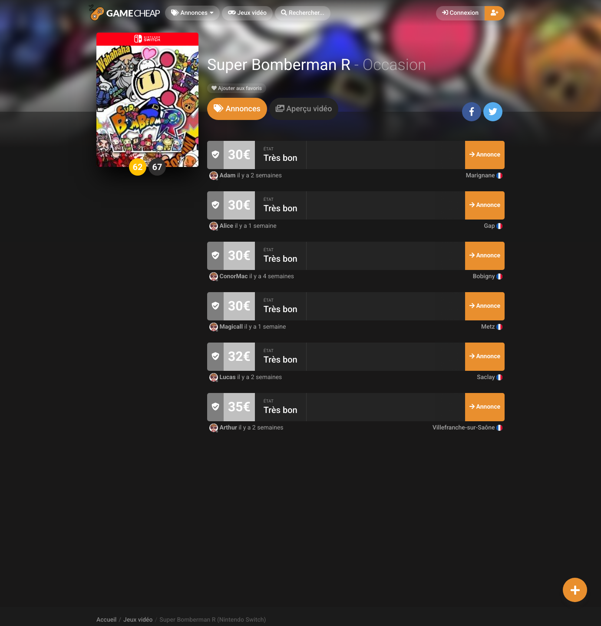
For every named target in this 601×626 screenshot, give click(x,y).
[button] (302, 13)
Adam (223, 175)
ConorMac (229, 276)
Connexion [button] (460, 13)
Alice (222, 226)
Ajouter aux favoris (236, 88)
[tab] (237, 109)
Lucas (223, 377)
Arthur (223, 427)
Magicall (226, 326)
